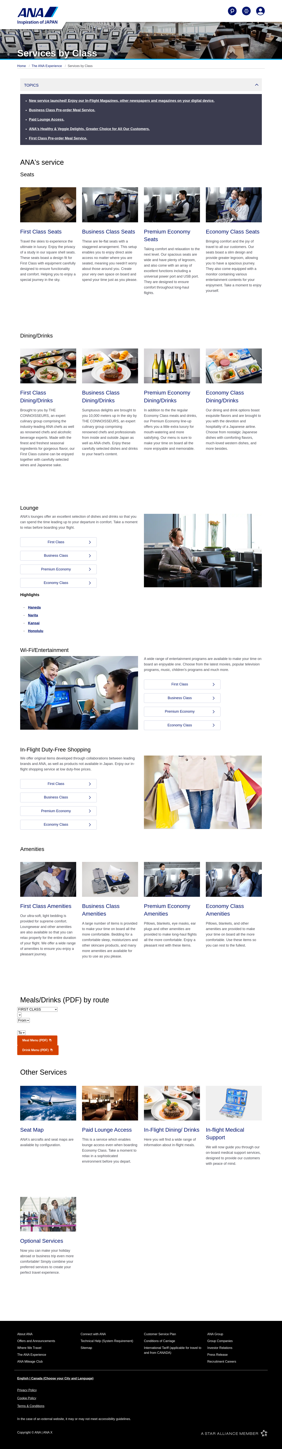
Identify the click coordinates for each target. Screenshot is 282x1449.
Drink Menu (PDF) (37, 1050)
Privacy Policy (27, 1390)
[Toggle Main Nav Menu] (246, 11)
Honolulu (35, 631)
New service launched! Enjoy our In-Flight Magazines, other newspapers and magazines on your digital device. (121, 101)
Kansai (34, 623)
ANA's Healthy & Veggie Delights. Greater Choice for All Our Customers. (89, 129)
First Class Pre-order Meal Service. (58, 138)
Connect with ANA (93, 1334)
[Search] (232, 11)
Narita (33, 615)
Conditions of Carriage (159, 1341)
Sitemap (86, 1347)
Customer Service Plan (160, 1334)
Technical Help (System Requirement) (107, 1341)
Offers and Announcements (36, 1341)
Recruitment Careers (221, 1361)
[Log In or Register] (260, 11)
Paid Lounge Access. (46, 119)
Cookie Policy (26, 1398)
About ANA (25, 1334)
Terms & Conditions (30, 1406)
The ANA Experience (47, 66)
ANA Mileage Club (30, 1361)
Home (22, 66)
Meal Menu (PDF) (37, 1040)
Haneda (34, 607)
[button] (141, 84)
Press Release (217, 1354)
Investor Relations (219, 1347)
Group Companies (220, 1341)
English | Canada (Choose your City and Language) (55, 1378)
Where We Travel (29, 1347)
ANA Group (215, 1334)
